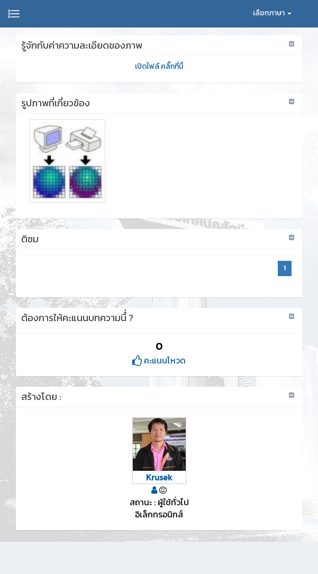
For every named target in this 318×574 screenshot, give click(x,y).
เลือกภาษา (272, 13)
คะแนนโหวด (159, 360)
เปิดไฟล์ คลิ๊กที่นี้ (159, 66)
